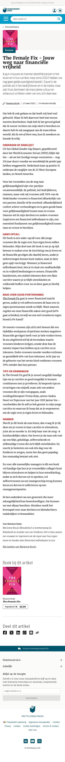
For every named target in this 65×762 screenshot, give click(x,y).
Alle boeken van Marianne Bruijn (19, 546)
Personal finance (12, 27)
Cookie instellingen (31, 726)
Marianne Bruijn (13, 103)
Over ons (32, 730)
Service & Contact (51, 726)
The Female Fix (11, 298)
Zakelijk (32, 666)
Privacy (7, 726)
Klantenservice (32, 660)
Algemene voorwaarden (39, 722)
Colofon (56, 722)
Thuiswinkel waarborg (15, 722)
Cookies (16, 726)
